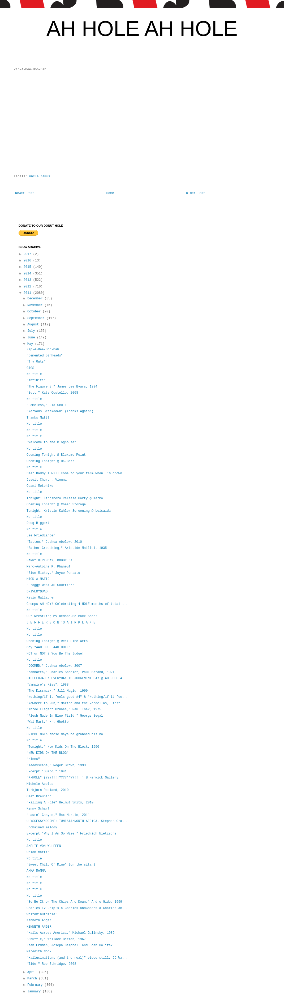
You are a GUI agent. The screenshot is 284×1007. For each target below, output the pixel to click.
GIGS (30, 368)
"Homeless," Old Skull (47, 405)
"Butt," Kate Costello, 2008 (52, 393)
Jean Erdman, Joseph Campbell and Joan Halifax (70, 945)
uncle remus (39, 176)
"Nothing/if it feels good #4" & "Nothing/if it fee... (77, 697)
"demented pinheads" (45, 356)
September (36, 318)
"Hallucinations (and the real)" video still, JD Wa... (77, 958)
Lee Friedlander (41, 535)
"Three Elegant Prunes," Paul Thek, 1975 (64, 709)
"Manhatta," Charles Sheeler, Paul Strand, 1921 (70, 672)
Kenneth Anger (39, 920)
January (35, 991)
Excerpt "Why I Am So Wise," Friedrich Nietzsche (71, 834)
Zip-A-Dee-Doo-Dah (43, 349)
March (33, 978)
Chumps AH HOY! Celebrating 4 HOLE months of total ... (77, 604)
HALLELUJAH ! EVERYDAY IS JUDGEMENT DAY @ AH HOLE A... (77, 678)
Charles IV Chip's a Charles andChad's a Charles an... (77, 908)
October (35, 311)
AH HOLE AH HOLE (142, 28)
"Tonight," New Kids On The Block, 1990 (63, 747)
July (32, 331)
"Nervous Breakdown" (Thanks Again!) (60, 411)
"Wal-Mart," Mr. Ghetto (47, 722)
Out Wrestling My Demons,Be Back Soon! (62, 616)
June (32, 337)
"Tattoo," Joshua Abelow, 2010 (54, 542)
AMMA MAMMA (36, 871)
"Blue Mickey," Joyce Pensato (53, 573)
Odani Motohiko (40, 486)
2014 (28, 274)
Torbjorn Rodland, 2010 (47, 790)
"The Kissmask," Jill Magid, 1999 (57, 691)
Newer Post (24, 193)
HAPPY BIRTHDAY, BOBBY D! (49, 560)
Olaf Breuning (39, 796)
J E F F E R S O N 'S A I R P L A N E (61, 623)
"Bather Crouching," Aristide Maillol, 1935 (67, 548)
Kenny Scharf (38, 809)
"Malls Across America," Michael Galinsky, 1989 (70, 933)
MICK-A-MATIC (38, 579)
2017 (28, 254)
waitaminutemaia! (42, 914)
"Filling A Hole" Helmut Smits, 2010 (60, 802)
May (31, 344)
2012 (28, 287)
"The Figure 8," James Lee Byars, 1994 (62, 387)
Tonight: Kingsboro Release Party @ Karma (65, 498)
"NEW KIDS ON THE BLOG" (47, 753)
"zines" (33, 759)
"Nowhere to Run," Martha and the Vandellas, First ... (77, 703)
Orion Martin (38, 852)
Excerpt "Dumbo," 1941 (47, 771)
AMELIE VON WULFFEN (44, 846)
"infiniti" (36, 380)
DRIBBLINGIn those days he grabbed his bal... (69, 734)
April (33, 972)
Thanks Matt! (38, 418)
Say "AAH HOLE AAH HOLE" (49, 647)
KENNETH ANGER (39, 927)
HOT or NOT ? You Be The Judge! (55, 654)
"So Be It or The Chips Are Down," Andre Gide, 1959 (74, 902)
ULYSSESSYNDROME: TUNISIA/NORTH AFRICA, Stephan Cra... (77, 821)
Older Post (195, 193)
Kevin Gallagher (41, 598)
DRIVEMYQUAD (37, 591)
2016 (28, 260)
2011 (28, 293)
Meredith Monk (39, 951)
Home (110, 193)
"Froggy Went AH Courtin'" (50, 585)
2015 (28, 267)
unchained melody (42, 827)
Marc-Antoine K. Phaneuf (49, 567)
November (36, 305)
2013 (28, 280)
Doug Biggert (38, 523)
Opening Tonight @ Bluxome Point (56, 455)
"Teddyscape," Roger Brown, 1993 (56, 765)
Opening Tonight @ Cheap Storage (56, 504)
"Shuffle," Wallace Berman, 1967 (56, 939)
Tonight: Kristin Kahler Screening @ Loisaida (69, 511)
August (34, 324)
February (36, 985)
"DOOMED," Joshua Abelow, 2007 (54, 666)
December (36, 298)
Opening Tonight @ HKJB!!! (50, 461)
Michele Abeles (40, 784)
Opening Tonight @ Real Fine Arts (57, 641)
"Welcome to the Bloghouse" (51, 442)
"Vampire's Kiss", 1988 (47, 685)
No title (34, 374)
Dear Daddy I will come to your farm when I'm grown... (77, 473)
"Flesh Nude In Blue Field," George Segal (65, 716)
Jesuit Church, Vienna (47, 480)
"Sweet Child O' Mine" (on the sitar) (61, 865)
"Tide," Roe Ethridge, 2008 (51, 964)
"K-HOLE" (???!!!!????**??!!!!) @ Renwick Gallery (72, 778)
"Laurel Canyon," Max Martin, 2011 (58, 815)
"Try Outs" (36, 362)
